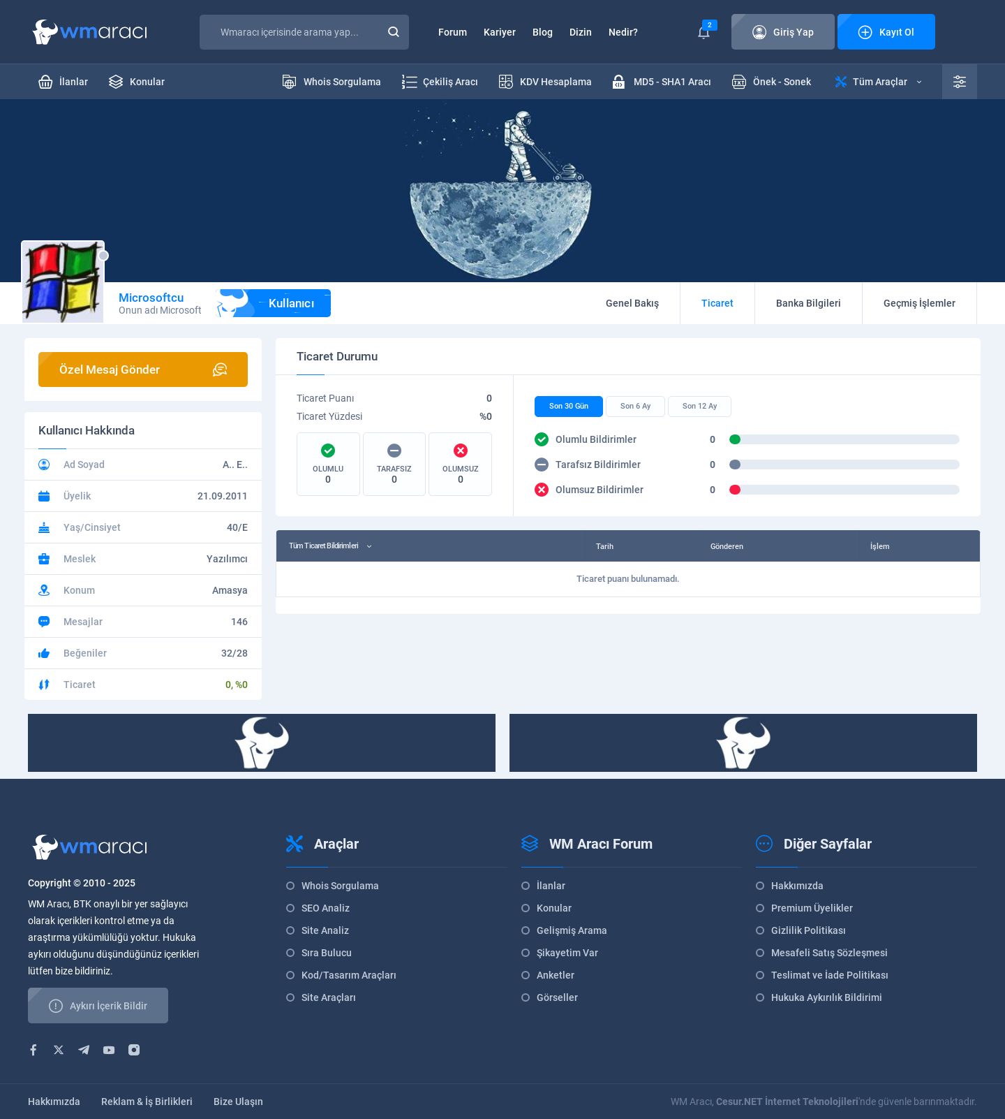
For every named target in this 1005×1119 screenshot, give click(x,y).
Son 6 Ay (635, 406)
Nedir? (623, 32)
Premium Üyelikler (812, 908)
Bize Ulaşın (238, 1101)
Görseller (557, 997)
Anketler (555, 975)
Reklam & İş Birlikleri (147, 1101)
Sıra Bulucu (327, 952)
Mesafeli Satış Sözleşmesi (829, 952)
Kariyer (500, 32)
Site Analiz (325, 930)
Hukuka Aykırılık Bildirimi (826, 997)
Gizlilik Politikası (808, 930)
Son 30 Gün (568, 406)
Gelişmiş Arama (572, 930)
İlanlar (551, 885)
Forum (452, 32)
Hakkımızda (797, 885)
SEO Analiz (326, 908)
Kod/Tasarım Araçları (349, 975)
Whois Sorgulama (340, 885)
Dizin (581, 32)
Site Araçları (329, 997)
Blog (543, 32)
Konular (554, 908)
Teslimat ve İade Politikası (829, 975)
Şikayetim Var (567, 952)
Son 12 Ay (700, 406)
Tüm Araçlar (878, 81)
